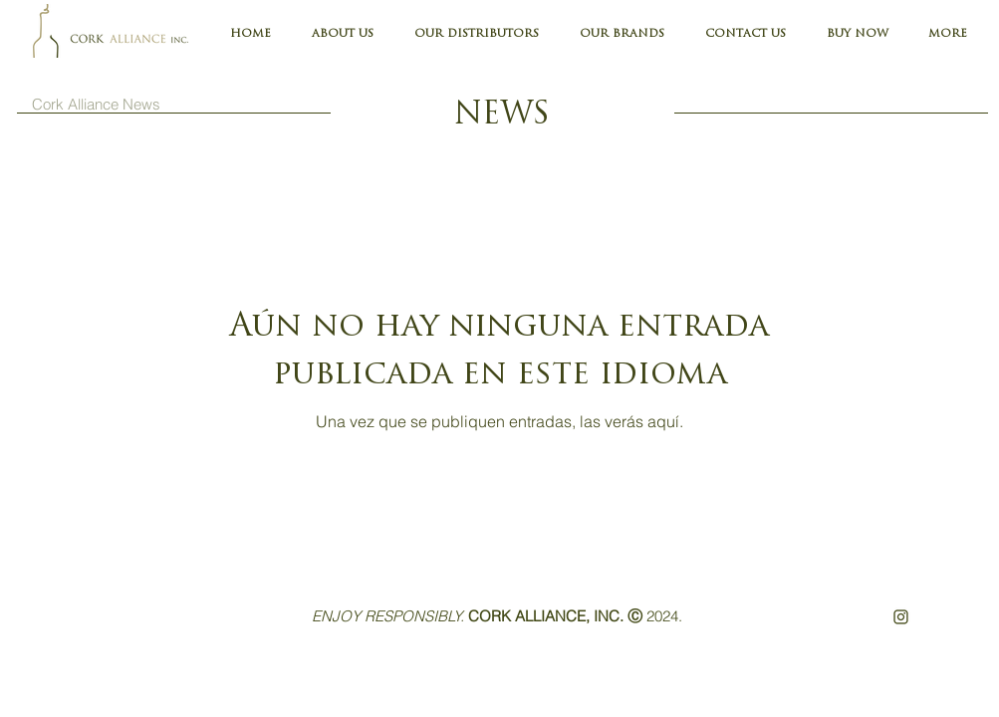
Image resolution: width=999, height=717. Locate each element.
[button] (947, 35)
